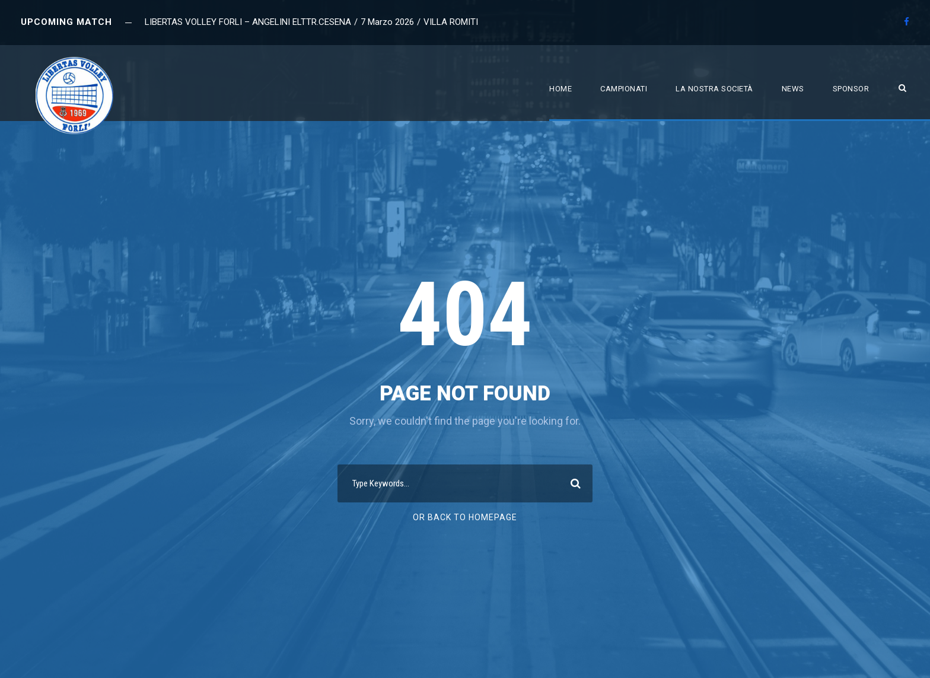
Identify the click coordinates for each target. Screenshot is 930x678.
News (793, 88)
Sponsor (851, 88)
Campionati (623, 88)
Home (560, 88)
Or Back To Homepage (465, 517)
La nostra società (714, 88)
